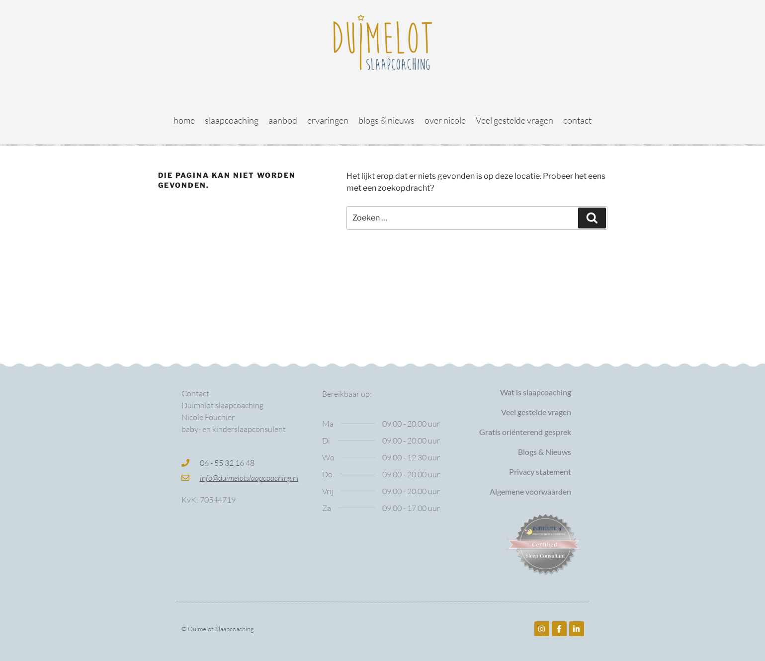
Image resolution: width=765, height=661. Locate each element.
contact (577, 120)
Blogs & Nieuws (544, 451)
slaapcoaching (231, 120)
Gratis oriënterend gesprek (525, 432)
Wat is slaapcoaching (535, 392)
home (184, 120)
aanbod (282, 120)
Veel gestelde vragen (514, 120)
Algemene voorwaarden (530, 491)
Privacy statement (540, 471)
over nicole (445, 120)
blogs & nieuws (386, 120)
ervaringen (327, 120)
